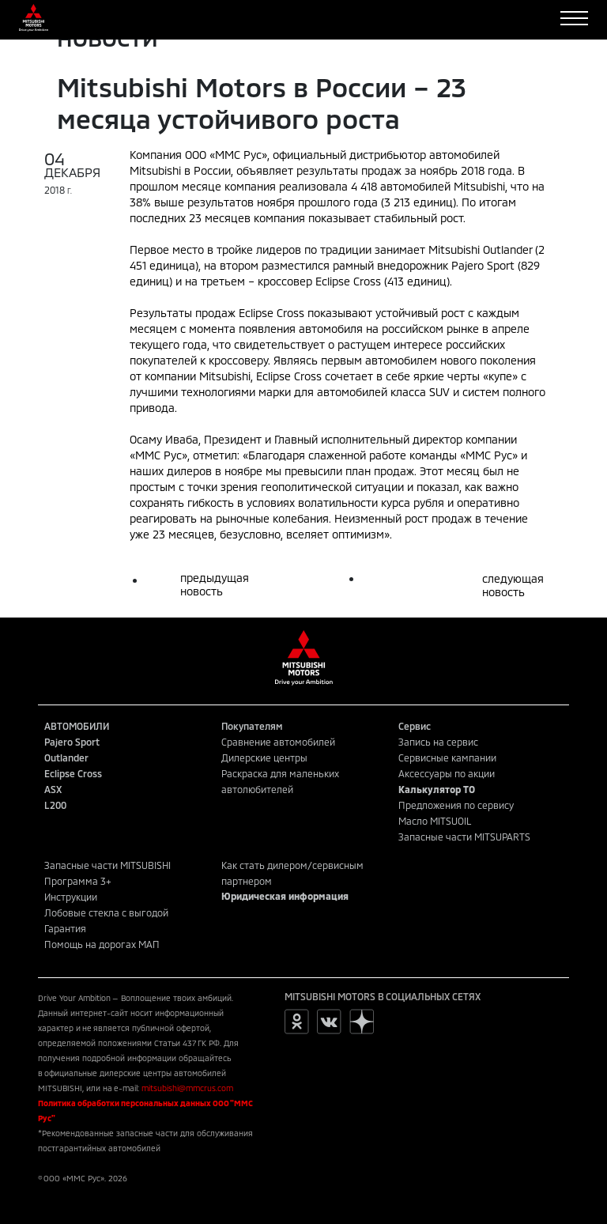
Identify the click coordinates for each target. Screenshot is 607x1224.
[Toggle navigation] (574, 18)
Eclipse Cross (73, 773)
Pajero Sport (72, 741)
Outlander (66, 757)
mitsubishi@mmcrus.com (187, 1088)
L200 (55, 804)
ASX (53, 789)
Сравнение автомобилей (278, 741)
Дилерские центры (264, 757)
